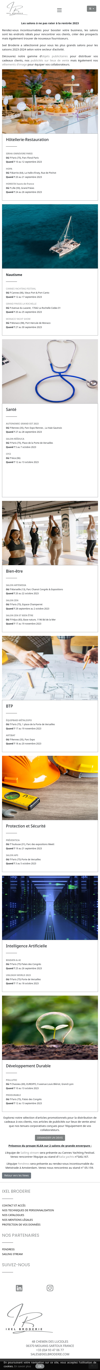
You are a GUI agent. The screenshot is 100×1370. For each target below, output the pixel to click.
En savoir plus (22, 1366)
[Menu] (59, 8)
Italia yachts (66, 1156)
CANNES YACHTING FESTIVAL (21, 288)
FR (90, 8)
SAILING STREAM (12, 1254)
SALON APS (12, 855)
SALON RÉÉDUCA (15, 438)
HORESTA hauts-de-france (20, 183)
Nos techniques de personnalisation (28, 1210)
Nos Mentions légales (17, 1219)
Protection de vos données (21, 1224)
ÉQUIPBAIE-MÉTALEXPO (19, 720)
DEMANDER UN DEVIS (50, 1137)
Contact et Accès (14, 1205)
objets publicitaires (55, 56)
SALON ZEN (12, 600)
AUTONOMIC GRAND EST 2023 (22, 423)
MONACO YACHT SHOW (18, 318)
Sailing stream (30, 1152)
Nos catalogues (13, 1215)
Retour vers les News (16, 1175)
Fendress (23, 1163)
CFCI (8, 453)
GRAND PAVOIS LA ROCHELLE (21, 303)
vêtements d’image (14, 64)
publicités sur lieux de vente (50, 60)
